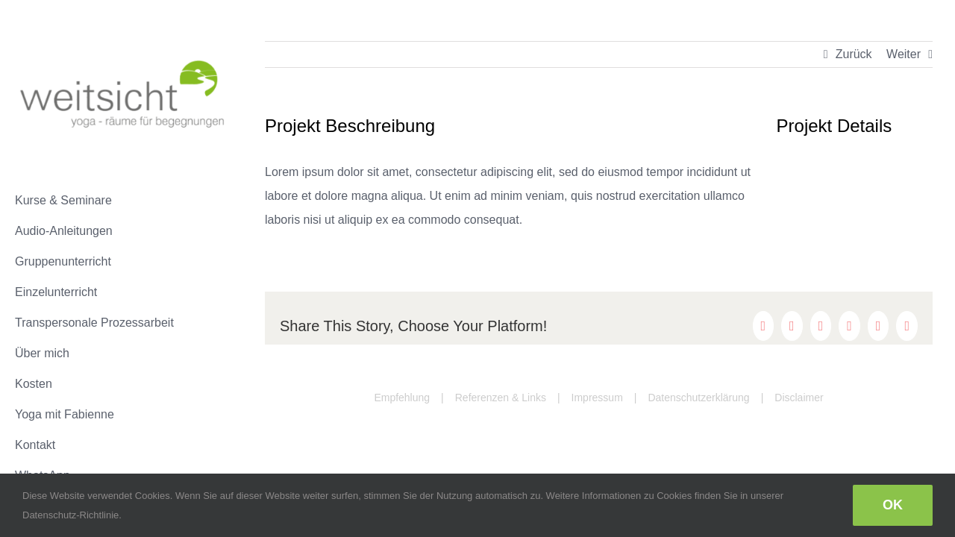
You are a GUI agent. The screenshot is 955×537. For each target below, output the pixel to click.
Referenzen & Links (500, 397)
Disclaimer (798, 397)
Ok (893, 504)
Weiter (903, 54)
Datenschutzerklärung (698, 397)
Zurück (854, 54)
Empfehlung (402, 397)
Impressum (597, 397)
